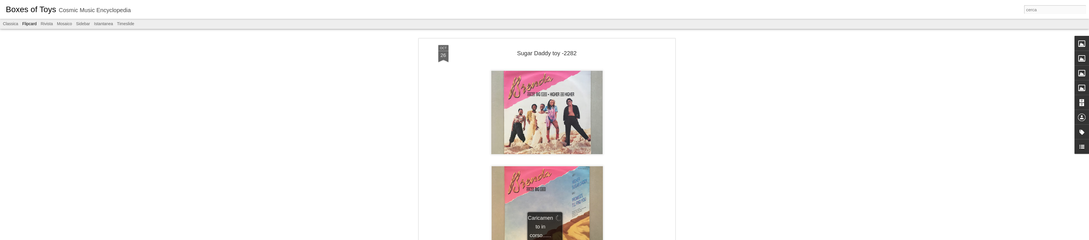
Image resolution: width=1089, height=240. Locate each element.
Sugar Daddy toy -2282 (547, 53)
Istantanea (103, 23)
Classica (10, 23)
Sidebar (83, 23)
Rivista (47, 23)
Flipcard (29, 23)
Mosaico (64, 23)
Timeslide (125, 23)
